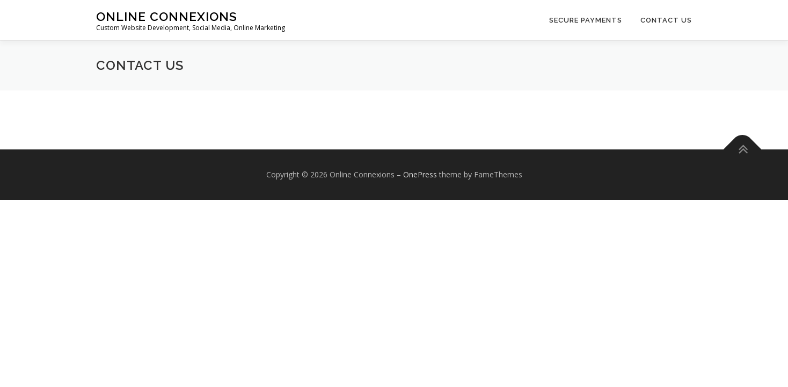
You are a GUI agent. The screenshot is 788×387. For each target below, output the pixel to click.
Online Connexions (166, 16)
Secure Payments (585, 20)
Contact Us (666, 20)
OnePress (420, 174)
